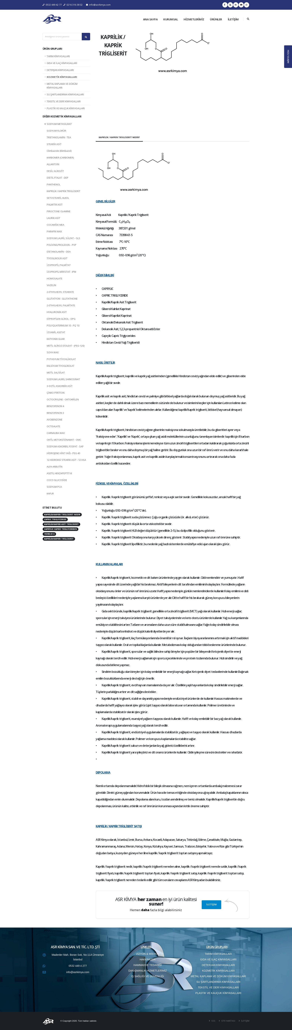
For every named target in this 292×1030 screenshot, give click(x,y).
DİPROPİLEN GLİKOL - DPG (61, 318)
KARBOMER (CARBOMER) (60, 157)
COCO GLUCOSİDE (57, 480)
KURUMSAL (170, 19)
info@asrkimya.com (98, 4)
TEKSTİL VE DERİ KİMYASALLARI (64, 101)
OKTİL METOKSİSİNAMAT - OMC (64, 439)
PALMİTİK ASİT (55, 204)
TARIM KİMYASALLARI (58, 56)
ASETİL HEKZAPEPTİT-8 (59, 473)
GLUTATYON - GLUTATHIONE (62, 298)
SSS (213, 1020)
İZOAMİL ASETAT (56, 332)
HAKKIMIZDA (148, 959)
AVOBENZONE (54, 419)
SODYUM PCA (54, 486)
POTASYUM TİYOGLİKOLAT (61, 359)
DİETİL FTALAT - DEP (57, 177)
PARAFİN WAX (54, 231)
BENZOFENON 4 (55, 406)
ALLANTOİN (53, 164)
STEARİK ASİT (54, 144)
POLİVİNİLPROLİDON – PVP (61, 245)
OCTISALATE (53, 426)
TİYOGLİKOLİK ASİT (57, 258)
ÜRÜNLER (216, 19)
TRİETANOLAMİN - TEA (59, 137)
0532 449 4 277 (78, 965)
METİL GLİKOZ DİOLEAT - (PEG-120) (65, 345)
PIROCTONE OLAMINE (58, 211)
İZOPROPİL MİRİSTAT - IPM (61, 271)
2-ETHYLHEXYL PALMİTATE (61, 305)
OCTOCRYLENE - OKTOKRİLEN (63, 399)
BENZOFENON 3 (55, 413)
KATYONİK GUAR (56, 339)
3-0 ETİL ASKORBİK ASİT (59, 386)
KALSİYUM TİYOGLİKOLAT (60, 365)
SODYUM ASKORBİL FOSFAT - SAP (65, 446)
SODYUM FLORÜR (56, 130)
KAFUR (50, 493)
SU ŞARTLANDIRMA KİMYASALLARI (65, 94)
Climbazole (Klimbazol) (59, 150)
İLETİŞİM (233, 19)
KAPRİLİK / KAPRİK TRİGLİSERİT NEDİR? (119, 137)
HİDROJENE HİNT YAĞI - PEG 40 (63, 453)
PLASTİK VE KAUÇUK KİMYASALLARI (66, 108)
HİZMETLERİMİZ (194, 19)
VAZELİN (51, 285)
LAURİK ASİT (53, 218)
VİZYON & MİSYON (147, 953)
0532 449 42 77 (52, 4)
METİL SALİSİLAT (56, 372)
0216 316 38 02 (73, 4)
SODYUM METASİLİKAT (59, 124)
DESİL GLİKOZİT (55, 171)
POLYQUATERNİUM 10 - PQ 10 (63, 325)
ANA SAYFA (150, 19)
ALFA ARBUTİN (54, 466)
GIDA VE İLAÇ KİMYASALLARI (62, 63)
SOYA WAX (52, 352)
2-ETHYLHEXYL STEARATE (60, 292)
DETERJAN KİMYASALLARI (60, 70)
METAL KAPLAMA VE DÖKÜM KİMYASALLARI (62, 85)
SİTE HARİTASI (228, 1020)
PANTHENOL (53, 184)
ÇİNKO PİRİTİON (55, 392)
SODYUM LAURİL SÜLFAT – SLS (63, 238)
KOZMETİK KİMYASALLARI (62, 77)
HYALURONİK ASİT (57, 312)
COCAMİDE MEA (55, 224)
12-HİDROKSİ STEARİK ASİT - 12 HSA (66, 460)
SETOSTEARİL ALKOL (58, 198)
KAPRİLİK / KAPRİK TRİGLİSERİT (63, 191)
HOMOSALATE (54, 278)
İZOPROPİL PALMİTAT (59, 265)
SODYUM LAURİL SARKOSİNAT (63, 379)
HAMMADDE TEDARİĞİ (148, 965)
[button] (141, 79)
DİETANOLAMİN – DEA (59, 251)
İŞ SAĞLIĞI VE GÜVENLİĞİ (147, 976)
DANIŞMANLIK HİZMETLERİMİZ (147, 970)
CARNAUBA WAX (56, 433)
